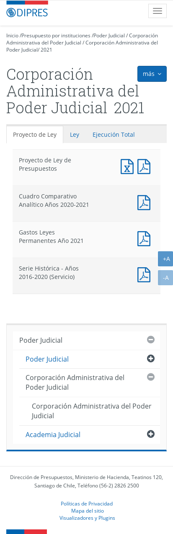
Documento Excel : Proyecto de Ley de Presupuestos (129, 165)
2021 (46, 49)
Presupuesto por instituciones (55, 35)
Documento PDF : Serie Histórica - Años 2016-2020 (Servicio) (145, 273)
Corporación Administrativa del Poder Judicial (75, 382)
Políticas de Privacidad (87, 503)
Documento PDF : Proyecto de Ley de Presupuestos (145, 165)
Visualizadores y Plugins (87, 517)
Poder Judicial (109, 35)
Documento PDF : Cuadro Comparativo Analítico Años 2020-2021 (145, 201)
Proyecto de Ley (35, 134)
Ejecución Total (114, 134)
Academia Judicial (53, 434)
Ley (74, 134)
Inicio (12, 35)
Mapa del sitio (87, 510)
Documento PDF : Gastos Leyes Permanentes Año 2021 (145, 237)
